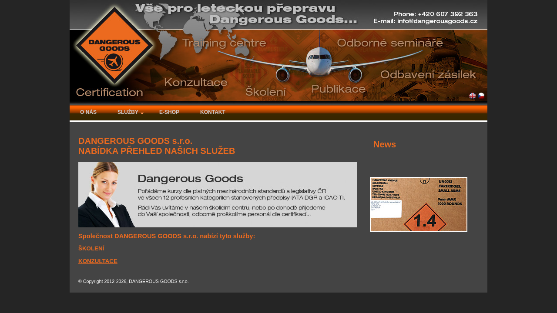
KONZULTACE (97, 261)
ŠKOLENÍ (91, 248)
